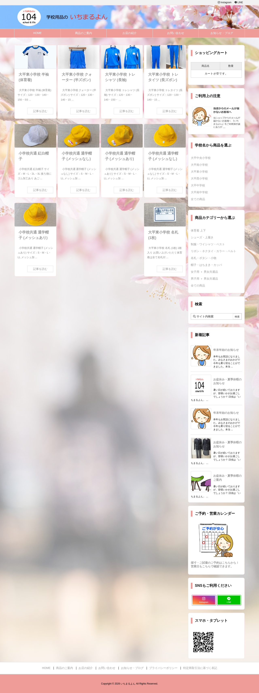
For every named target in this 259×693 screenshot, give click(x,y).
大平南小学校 (199, 164)
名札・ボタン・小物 (203, 258)
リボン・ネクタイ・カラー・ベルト (213, 251)
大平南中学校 (199, 192)
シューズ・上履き (202, 237)
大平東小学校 (199, 171)
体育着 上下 (198, 230)
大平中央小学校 (201, 157)
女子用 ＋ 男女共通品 (204, 271)
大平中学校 (198, 185)
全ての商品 (198, 199)
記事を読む (40, 111)
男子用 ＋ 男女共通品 (204, 278)
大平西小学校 (199, 178)
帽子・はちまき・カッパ (206, 264)
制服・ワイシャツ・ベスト (208, 244)
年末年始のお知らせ (226, 349)
